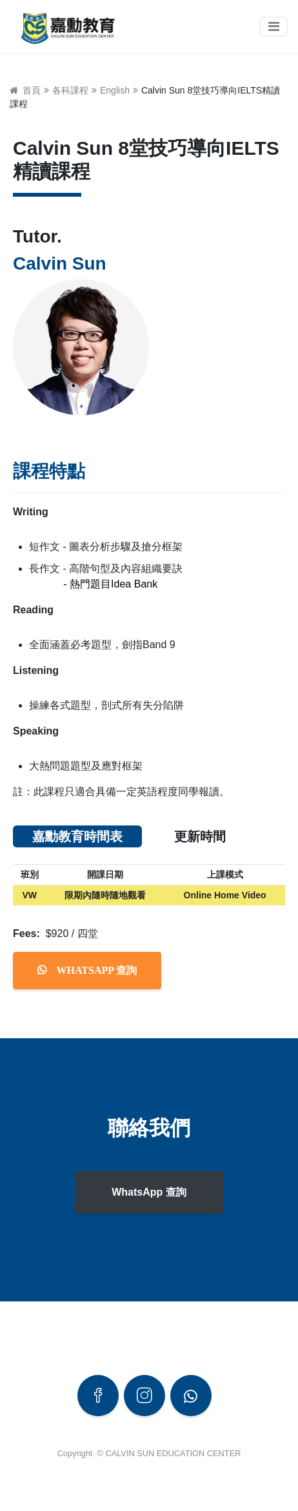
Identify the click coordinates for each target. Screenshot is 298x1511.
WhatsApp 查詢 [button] (149, 1192)
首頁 (29, 90)
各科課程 (70, 90)
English (115, 90)
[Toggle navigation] (274, 26)
